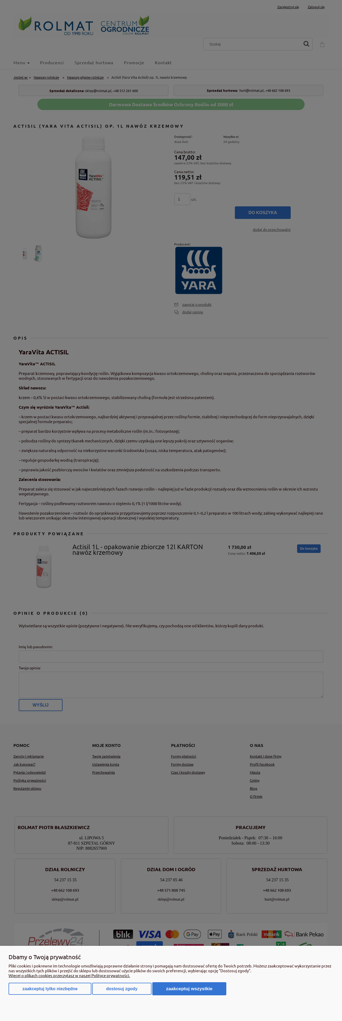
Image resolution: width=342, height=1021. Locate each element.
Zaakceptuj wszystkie (189, 988)
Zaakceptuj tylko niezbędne (49, 988)
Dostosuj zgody (121, 988)
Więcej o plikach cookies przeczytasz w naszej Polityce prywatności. (69, 975)
